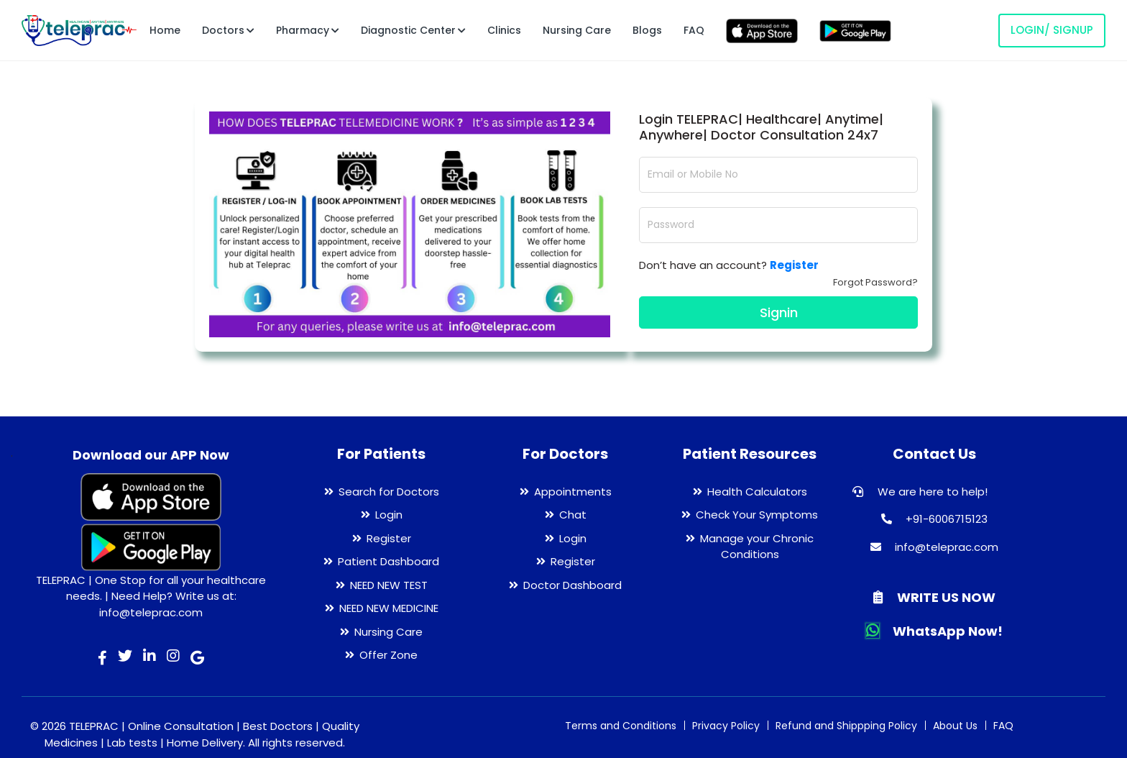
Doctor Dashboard (572, 585)
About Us (955, 725)
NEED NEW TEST (389, 585)
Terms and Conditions (620, 725)
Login (388, 514)
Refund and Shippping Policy (846, 725)
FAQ (694, 30)
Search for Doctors (389, 491)
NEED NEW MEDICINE (388, 608)
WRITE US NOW (934, 597)
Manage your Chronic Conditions (757, 546)
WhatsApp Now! (934, 631)
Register (389, 538)
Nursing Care (577, 30)
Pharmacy (307, 30)
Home (165, 30)
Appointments (573, 491)
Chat (572, 514)
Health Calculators (757, 491)
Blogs (647, 30)
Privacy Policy (726, 725)
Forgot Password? (875, 282)
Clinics (504, 30)
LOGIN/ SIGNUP (1052, 29)
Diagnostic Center (413, 30)
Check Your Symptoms (757, 514)
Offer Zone (388, 654)
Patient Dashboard (388, 561)
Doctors (228, 30)
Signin (779, 312)
